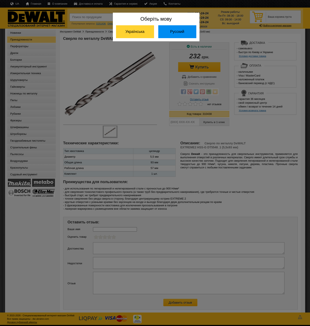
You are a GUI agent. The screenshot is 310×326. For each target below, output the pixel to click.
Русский (177, 32)
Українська (134, 32)
